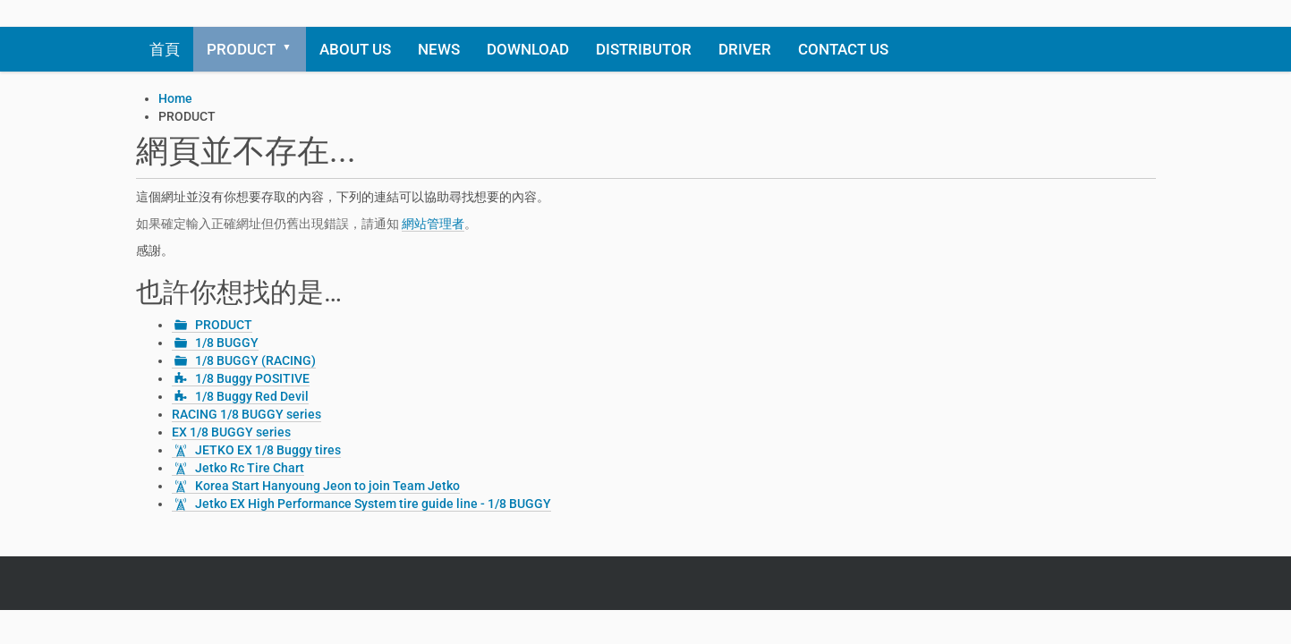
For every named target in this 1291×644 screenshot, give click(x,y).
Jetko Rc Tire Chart (249, 468)
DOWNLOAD (528, 49)
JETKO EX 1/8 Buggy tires (268, 450)
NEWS (439, 49)
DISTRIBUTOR (644, 49)
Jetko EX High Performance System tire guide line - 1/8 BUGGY (373, 503)
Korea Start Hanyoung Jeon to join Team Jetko (327, 486)
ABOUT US (355, 49)
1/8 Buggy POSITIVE (252, 378)
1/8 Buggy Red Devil (252, 396)
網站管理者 (433, 223)
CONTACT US (843, 49)
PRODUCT (241, 49)
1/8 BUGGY (227, 342)
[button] (293, 49)
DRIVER (744, 49)
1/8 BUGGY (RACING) (255, 360)
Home (175, 98)
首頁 (164, 49)
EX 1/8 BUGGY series (231, 432)
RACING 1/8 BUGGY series (246, 414)
